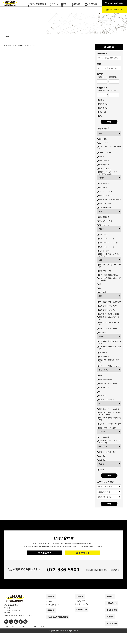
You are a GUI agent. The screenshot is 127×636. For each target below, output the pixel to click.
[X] (10, 625)
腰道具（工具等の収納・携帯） (108, 323)
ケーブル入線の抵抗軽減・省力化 (109, 419)
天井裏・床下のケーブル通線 (109, 424)
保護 (100, 260)
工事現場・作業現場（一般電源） (109, 347)
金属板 (100, 156)
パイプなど (102, 187)
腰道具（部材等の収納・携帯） (108, 318)
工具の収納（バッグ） (106, 310)
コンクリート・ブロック (107, 243)
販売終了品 (102, 104)
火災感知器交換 (104, 207)
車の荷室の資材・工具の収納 (109, 302)
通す (100, 403)
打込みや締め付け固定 (106, 452)
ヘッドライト (103, 356)
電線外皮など (103, 164)
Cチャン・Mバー (104, 152)
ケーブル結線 (103, 437)
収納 (100, 296)
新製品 (100, 100)
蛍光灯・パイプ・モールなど (109, 328)
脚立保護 (101, 292)
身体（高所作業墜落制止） (108, 275)
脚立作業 (101, 332)
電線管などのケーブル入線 (108, 409)
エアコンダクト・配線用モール (109, 147)
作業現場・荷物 (104, 271)
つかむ (101, 177)
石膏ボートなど (104, 169)
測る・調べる (104, 369)
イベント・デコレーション (108, 366)
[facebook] (19, 625)
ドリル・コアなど (105, 191)
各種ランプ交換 (104, 203)
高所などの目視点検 (105, 399)
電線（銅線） (103, 139)
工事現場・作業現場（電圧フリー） (109, 342)
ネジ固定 (101, 456)
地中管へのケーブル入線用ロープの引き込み (109, 413)
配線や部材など (104, 183)
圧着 (100, 211)
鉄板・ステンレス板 (105, 239)
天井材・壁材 (103, 251)
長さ (99, 391)
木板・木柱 (102, 235)
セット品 (101, 112)
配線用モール (103, 160)
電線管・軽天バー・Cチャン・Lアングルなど (108, 173)
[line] (23, 625)
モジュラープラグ (104, 221)
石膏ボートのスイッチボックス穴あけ (109, 255)
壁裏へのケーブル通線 (106, 428)
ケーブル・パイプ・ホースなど (109, 266)
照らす (101, 336)
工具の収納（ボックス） (107, 306)
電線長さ (101, 395)
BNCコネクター (104, 225)
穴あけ (101, 229)
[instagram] (14, 625)
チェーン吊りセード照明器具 (109, 199)
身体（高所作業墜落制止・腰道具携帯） (109, 279)
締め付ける (103, 446)
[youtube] (6, 625)
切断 (100, 133)
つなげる (102, 431)
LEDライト (102, 352)
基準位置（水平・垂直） (107, 383)
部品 (99, 116)
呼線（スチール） (105, 195)
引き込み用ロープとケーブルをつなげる (109, 441)
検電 (99, 375)
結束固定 (101, 460)
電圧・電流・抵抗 (105, 379)
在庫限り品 (102, 108)
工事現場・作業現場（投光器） (108, 361)
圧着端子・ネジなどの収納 (108, 314)
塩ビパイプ (102, 143)
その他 (101, 464)
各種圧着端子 (103, 217)
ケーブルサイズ (104, 387)
